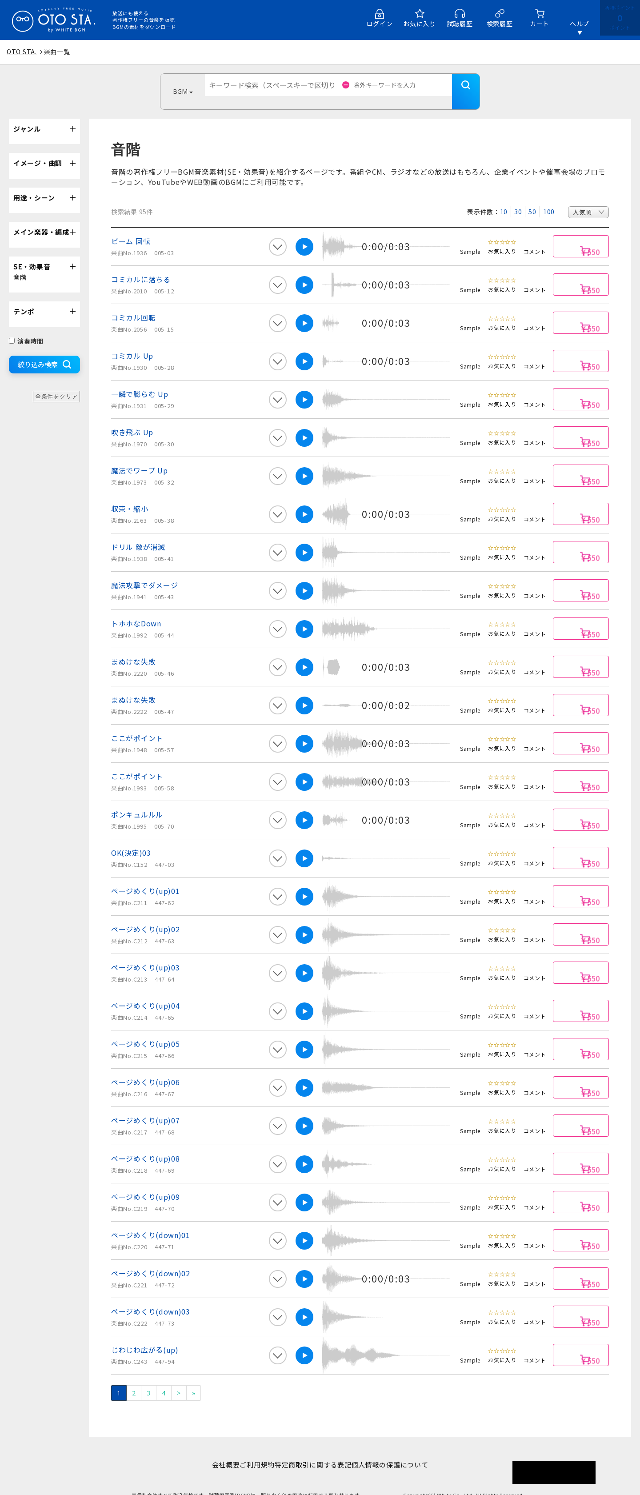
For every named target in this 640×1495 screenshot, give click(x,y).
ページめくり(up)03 (145, 954)
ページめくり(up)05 (145, 1030)
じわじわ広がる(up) (145, 1336)
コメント (535, 238)
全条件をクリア (56, 383)
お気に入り (419, 23)
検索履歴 (500, 23)
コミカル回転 (133, 304)
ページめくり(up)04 (145, 992)
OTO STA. (22, 51)
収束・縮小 (129, 495)
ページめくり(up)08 (145, 1145)
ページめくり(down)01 (150, 1221)
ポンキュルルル (137, 801)
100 (549, 198)
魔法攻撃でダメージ (144, 571)
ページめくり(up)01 (145, 877)
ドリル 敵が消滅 (138, 533)
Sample (470, 238)
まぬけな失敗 (133, 648)
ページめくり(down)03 (150, 1298)
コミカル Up (132, 342)
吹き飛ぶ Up (132, 418)
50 (532, 198)
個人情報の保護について (403, 1451)
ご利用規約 (252, 1451)
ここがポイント (137, 724)
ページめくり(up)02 (145, 915)
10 (504, 198)
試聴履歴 (460, 23)
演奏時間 (26, 327)
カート (539, 23)
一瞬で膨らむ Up (139, 380)
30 (518, 198)
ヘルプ (579, 23)
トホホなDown (136, 610)
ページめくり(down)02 (150, 1260)
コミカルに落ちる (141, 266)
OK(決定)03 (131, 839)
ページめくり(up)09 (145, 1183)
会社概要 (212, 1451)
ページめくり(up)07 (145, 1107)
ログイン (380, 23)
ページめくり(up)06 (145, 1068)
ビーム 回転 (130, 227)
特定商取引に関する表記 (317, 1451)
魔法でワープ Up (139, 457)
